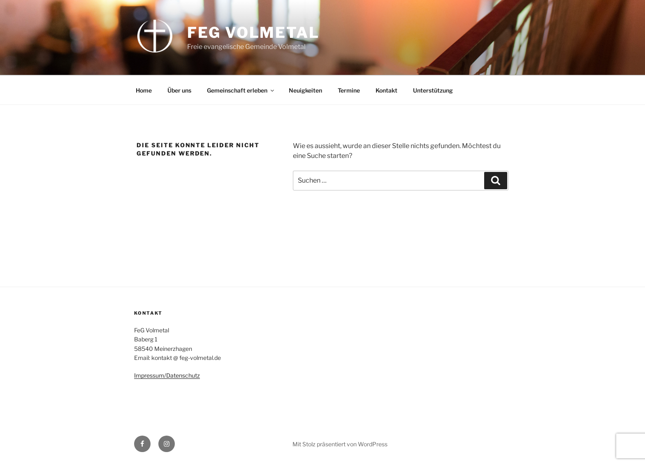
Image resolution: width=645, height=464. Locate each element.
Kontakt (386, 90)
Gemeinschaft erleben (241, 90)
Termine (349, 90)
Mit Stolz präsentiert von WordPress (339, 444)
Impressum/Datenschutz (167, 375)
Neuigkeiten (305, 90)
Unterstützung (433, 90)
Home (144, 90)
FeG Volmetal (253, 32)
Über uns (179, 90)
